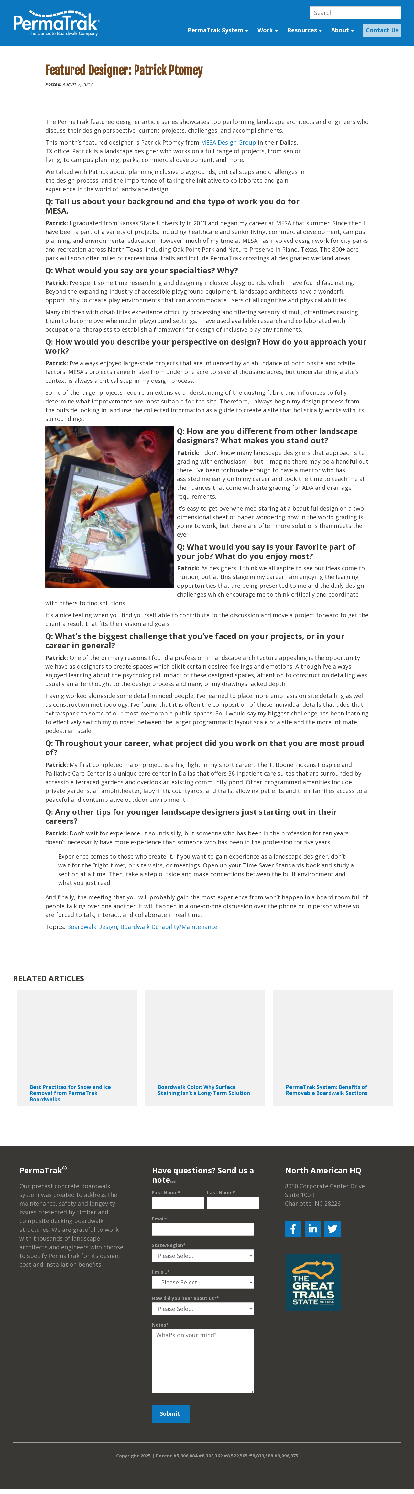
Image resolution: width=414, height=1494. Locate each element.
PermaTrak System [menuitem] (215, 30)
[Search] (355, 12)
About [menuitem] (340, 30)
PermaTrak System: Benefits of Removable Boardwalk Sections (326, 1100)
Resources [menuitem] (302, 30)
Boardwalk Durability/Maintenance (168, 936)
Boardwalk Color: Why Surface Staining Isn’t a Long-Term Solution (204, 1100)
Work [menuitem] (265, 30)
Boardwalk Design (92, 936)
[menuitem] (380, 30)
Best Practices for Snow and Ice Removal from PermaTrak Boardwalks (70, 1103)
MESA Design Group (228, 143)
